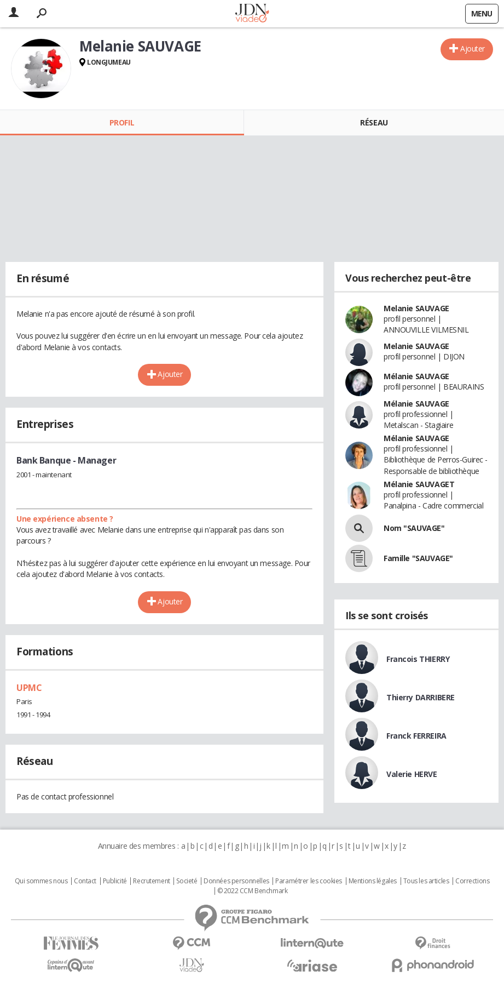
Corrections (472, 881)
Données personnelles (236, 881)
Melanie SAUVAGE (416, 308)
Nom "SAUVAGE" (414, 528)
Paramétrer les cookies (308, 881)
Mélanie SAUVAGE (416, 376)
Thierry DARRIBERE (420, 697)
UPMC (29, 688)
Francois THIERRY (417, 659)
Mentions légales (373, 881)
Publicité (115, 881)
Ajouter (472, 48)
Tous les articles (426, 881)
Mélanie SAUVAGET (419, 484)
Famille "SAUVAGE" (418, 558)
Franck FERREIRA (416, 735)
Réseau (373, 122)
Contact (85, 881)
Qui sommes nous (41, 881)
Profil (121, 122)
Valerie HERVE (411, 774)
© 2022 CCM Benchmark (252, 891)
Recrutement (151, 881)
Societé (186, 881)
